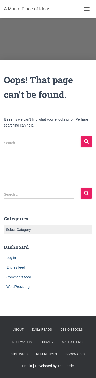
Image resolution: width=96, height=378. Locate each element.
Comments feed (18, 277)
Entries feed (15, 267)
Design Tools (71, 329)
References (46, 354)
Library (46, 342)
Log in (11, 258)
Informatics (21, 342)
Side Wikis (19, 354)
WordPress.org (18, 287)
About (18, 329)
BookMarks (75, 354)
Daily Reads (42, 329)
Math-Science (73, 342)
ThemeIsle (66, 366)
